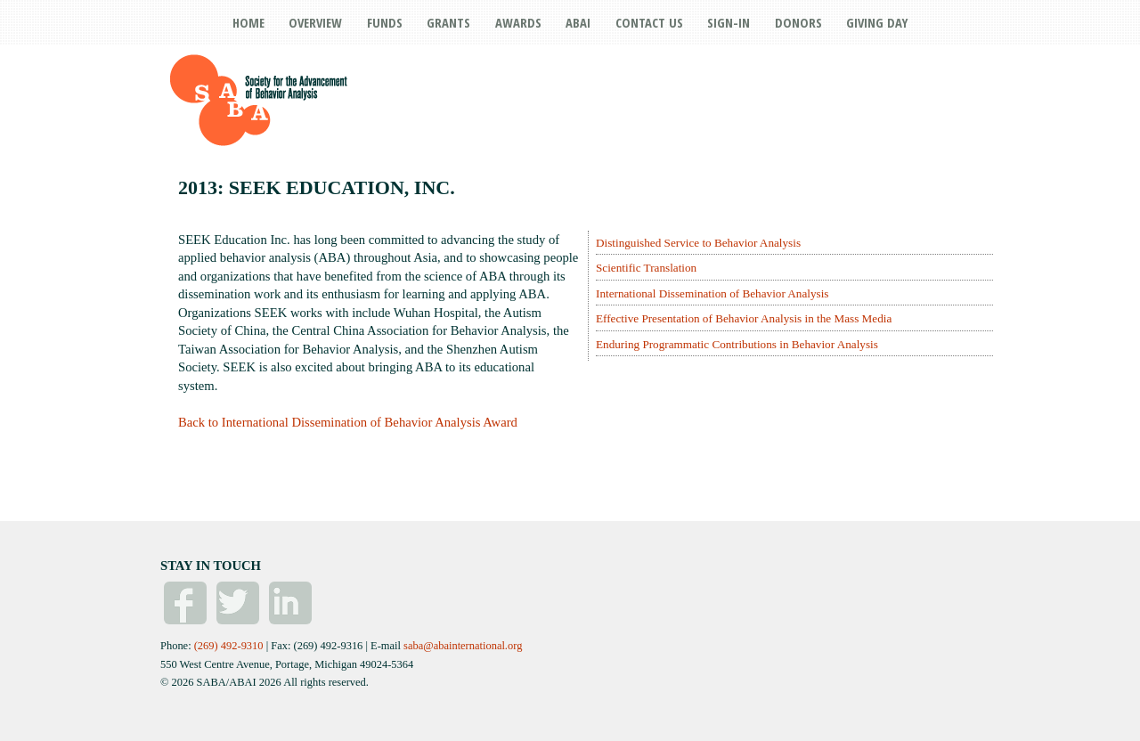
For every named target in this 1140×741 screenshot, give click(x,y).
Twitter (237, 603)
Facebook (185, 603)
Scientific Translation (646, 267)
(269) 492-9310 (229, 645)
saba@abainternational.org (462, 645)
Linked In (290, 603)
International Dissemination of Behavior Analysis (712, 293)
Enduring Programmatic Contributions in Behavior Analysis (737, 344)
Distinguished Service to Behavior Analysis (698, 242)
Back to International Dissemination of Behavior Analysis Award (347, 422)
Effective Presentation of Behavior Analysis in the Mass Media (744, 318)
